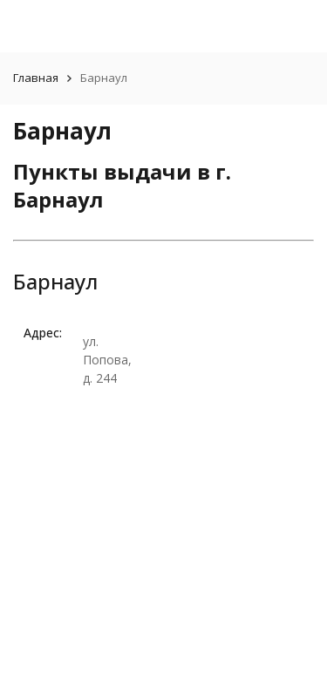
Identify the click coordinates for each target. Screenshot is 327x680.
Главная (35, 77)
